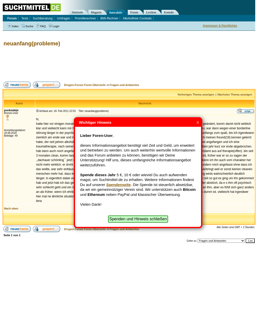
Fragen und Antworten (124, 84)
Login (54, 26)
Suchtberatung (42, 18)
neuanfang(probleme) (32, 43)
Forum (134, 12)
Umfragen (63, 18)
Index (13, 26)
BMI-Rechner (109, 18)
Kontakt (169, 12)
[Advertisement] (94, 64)
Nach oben (11, 208)
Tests (24, 18)
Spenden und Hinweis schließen (138, 219)
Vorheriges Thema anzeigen (196, 94)
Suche (27, 26)
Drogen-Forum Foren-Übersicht (84, 84)
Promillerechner (85, 18)
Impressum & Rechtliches (220, 25)
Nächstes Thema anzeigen (234, 94)
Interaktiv (115, 12)
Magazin (96, 12)
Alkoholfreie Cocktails (137, 18)
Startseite (77, 12)
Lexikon (151, 12)
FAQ (41, 26)
